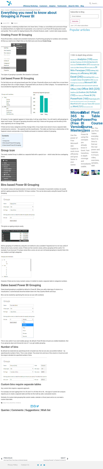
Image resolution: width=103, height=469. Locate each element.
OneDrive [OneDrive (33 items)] (74, 92)
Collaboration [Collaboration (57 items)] (83, 65)
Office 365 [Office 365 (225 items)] (91, 88)
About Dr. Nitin (73, 6)
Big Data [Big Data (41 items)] (93, 62)
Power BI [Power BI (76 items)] (89, 95)
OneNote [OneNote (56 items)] (84, 92)
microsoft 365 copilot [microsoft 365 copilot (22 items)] (80, 85)
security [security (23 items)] (92, 101)
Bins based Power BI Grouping (11, 143)
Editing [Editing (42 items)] (94, 70)
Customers (43, 6)
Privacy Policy (12, 465)
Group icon (6, 141)
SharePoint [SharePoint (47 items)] (75, 104)
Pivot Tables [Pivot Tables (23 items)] (80, 95)
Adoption (52, 6)
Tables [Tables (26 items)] (84, 103)
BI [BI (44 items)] (86, 62)
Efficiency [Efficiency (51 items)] (75, 73)
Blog (82, 6)
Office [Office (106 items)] (75, 89)
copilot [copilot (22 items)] (73, 67)
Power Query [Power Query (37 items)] (94, 99)
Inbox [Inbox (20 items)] (96, 80)
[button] (31, 406)
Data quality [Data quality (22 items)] (91, 67)
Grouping (12, 402)
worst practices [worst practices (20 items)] (88, 106)
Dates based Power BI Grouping (12, 145)
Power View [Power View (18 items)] (74, 101)
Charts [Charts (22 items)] (73, 64)
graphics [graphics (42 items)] (88, 80)
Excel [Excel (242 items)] (76, 76)
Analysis (7, 10)
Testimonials (62, 6)
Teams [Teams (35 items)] (90, 104)
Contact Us (25, 465)
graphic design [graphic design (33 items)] (78, 80)
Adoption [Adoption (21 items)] (73, 59)
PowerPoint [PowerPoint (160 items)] (79, 98)
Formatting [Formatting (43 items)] (88, 77)
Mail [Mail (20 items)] (82, 82)
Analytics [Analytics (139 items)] (84, 59)
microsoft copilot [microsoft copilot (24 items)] (92, 85)
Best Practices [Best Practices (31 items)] (78, 62)
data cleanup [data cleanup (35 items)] (81, 67)
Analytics (6, 402)
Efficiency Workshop (30, 6)
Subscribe (75, 21)
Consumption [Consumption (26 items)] (94, 64)
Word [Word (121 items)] (78, 106)
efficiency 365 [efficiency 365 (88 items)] (89, 73)
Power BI (18, 402)
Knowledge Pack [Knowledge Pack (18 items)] (75, 82)
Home (2, 10)
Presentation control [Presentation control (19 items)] (83, 101)
